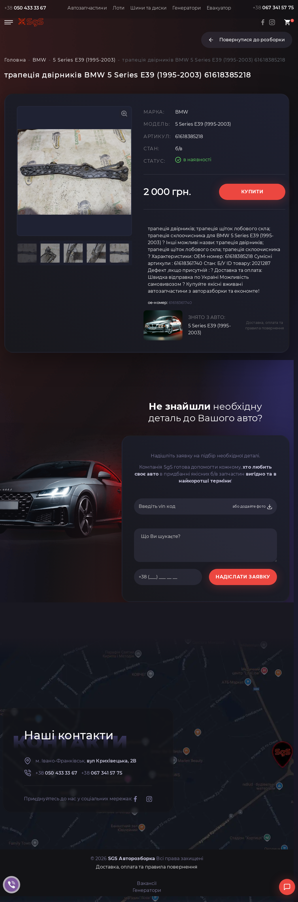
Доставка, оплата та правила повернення (264, 325)
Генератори (186, 8)
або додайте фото (253, 507)
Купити (252, 191)
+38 (25, 8)
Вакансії (146, 883)
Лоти (119, 8)
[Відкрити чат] (287, 887)
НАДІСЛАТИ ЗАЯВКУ (243, 577)
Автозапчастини (87, 8)
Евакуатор (219, 8)
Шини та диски (148, 8)
